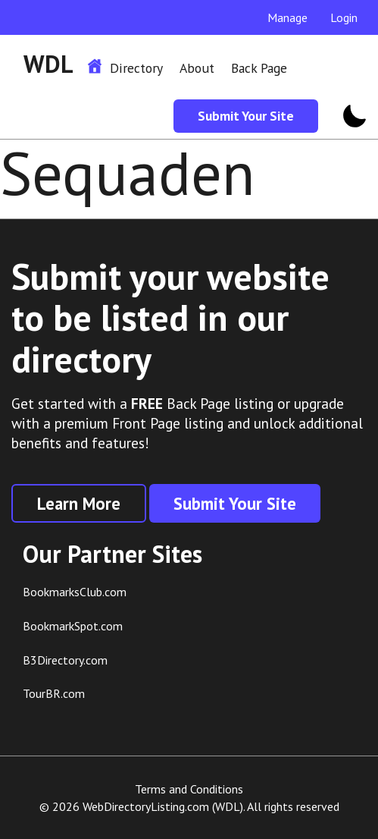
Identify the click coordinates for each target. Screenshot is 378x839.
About (197, 68)
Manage (287, 17)
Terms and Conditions (189, 789)
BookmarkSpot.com (73, 625)
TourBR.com (54, 693)
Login (344, 17)
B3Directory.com (65, 660)
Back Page (259, 68)
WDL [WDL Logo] (48, 64)
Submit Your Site (246, 115)
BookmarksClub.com (75, 591)
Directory (136, 68)
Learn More (78, 503)
